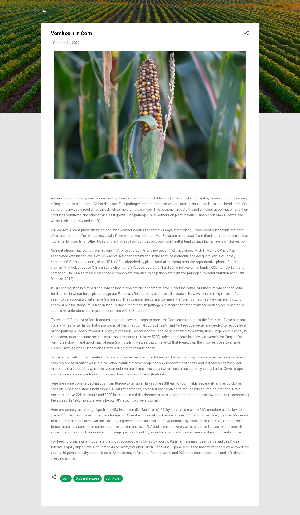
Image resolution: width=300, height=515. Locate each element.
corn (65, 478)
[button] (246, 34)
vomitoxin (113, 478)
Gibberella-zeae (88, 478)
